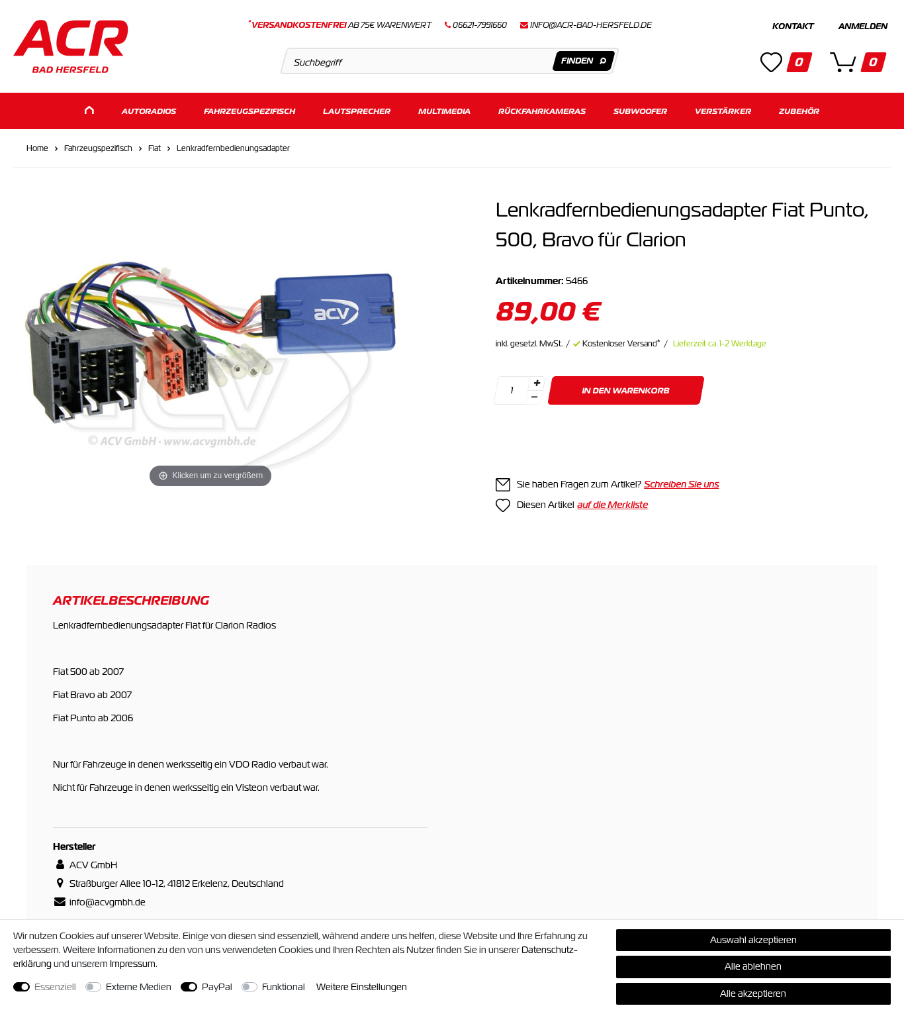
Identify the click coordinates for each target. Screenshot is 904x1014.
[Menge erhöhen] (536, 383)
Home (37, 148)
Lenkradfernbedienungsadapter (233, 148)
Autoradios (149, 111)
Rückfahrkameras (542, 111)
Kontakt (792, 26)
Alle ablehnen (753, 966)
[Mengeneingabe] (512, 390)
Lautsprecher (356, 111)
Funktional (283, 987)
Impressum (133, 964)
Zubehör (799, 111)
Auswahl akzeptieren (753, 940)
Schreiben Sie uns (681, 484)
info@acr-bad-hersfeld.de (591, 25)
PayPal (217, 987)
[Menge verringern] (534, 398)
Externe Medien (138, 987)
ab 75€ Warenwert (339, 25)
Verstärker (723, 111)
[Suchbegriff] (449, 61)
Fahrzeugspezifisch (249, 111)
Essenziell (55, 987)
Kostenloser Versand (621, 343)
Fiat (154, 148)
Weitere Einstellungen (361, 987)
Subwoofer (640, 111)
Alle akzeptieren (753, 993)
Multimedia (444, 111)
